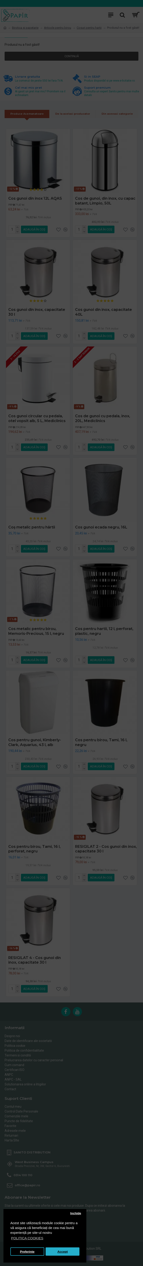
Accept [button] (62, 1251)
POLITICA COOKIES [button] (27, 1238)
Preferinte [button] (27, 1251)
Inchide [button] (75, 1213)
